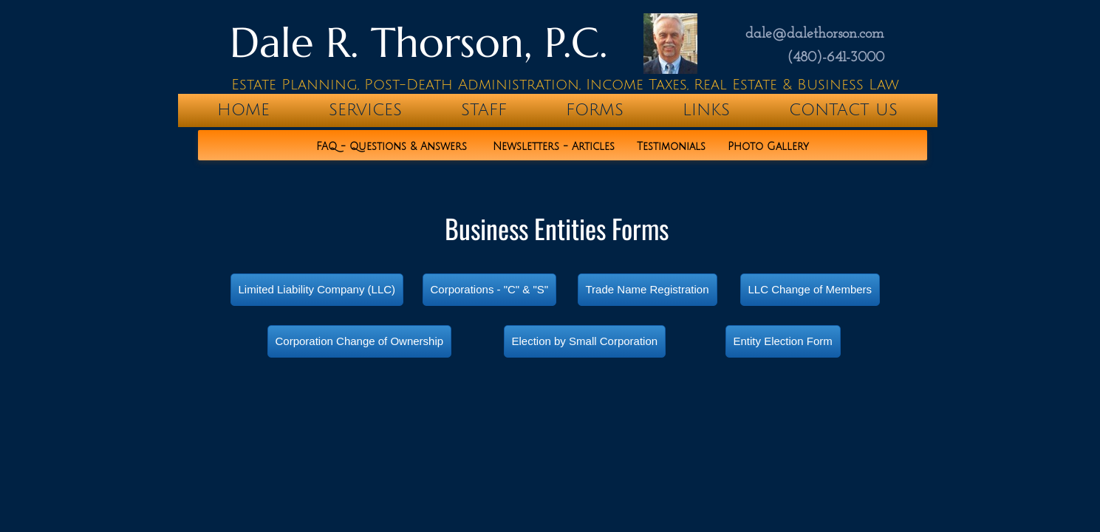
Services (365, 110)
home (243, 110)
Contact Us (843, 110)
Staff (484, 110)
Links (706, 110)
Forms (595, 110)
